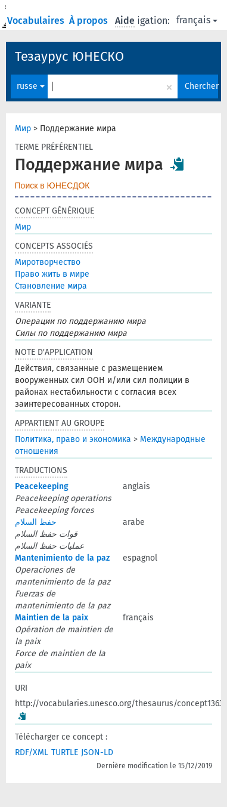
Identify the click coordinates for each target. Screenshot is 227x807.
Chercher (201, 86)
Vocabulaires (37, 20)
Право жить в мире (52, 274)
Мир (23, 128)
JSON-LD (97, 752)
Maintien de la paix (51, 618)
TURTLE (64, 752)
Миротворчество (47, 262)
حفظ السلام (36, 522)
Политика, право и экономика (73, 439)
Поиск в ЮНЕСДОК (52, 185)
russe (31, 86)
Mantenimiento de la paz (62, 558)
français (196, 20)
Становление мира (51, 286)
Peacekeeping (42, 486)
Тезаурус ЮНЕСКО (69, 56)
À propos (89, 20)
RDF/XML (31, 752)
